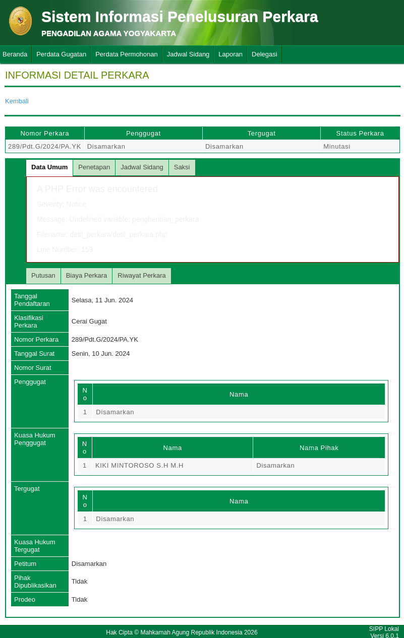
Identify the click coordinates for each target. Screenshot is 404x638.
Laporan (230, 54)
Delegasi (264, 54)
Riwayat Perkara (141, 275)
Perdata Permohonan (126, 54)
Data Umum (49, 167)
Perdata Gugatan (61, 54)
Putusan (43, 275)
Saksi (182, 167)
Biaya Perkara (86, 275)
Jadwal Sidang (188, 54)
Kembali (17, 101)
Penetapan (94, 167)
